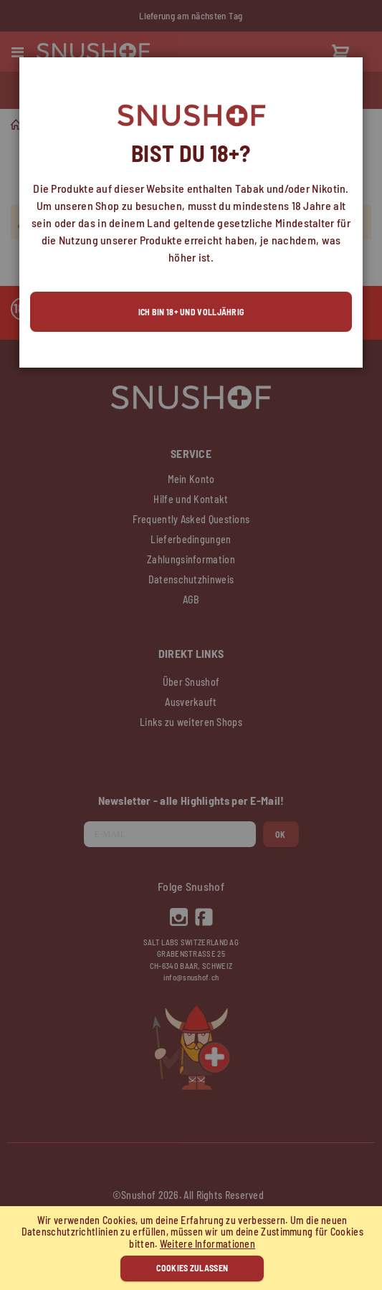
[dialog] (191, 645)
